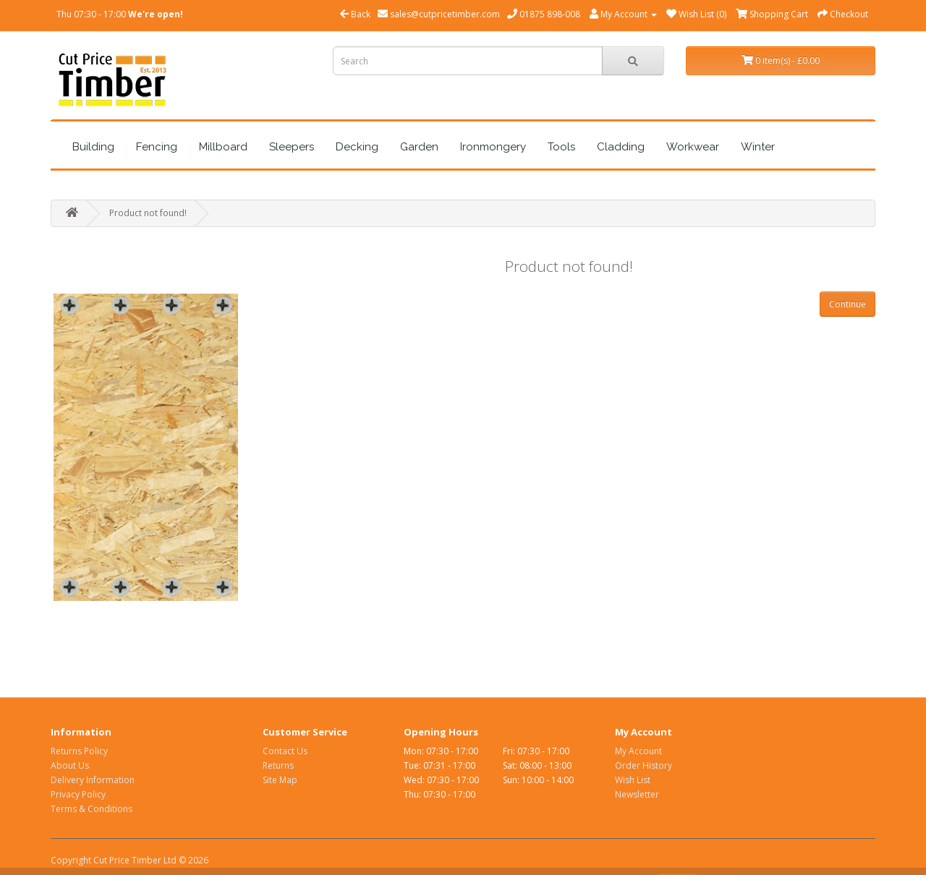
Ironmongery (493, 146)
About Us (70, 765)
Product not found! (148, 213)
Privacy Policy (78, 794)
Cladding (621, 146)
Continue (847, 304)
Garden (419, 146)
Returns (278, 765)
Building (93, 146)
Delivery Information (93, 780)
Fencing (156, 146)
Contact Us (285, 751)
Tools (561, 146)
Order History (643, 765)
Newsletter (637, 794)
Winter (758, 146)
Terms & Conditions (91, 809)
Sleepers (291, 146)
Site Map (280, 780)
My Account (638, 751)
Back (355, 14)
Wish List (632, 780)
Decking (357, 146)
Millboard (223, 146)
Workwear (692, 146)
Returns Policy (79, 751)
